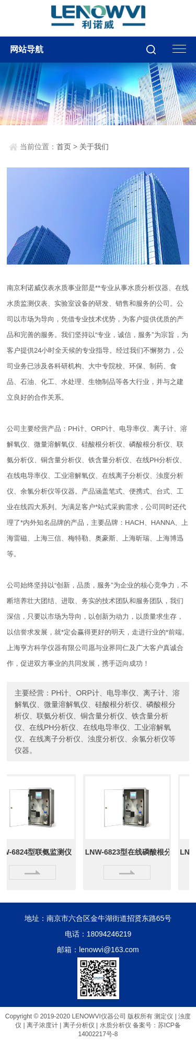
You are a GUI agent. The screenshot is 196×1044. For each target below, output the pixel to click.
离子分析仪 (79, 1025)
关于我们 (94, 146)
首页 (63, 146)
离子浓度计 (42, 1025)
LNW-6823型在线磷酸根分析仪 (129, 852)
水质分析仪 (115, 1025)
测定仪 (163, 1016)
